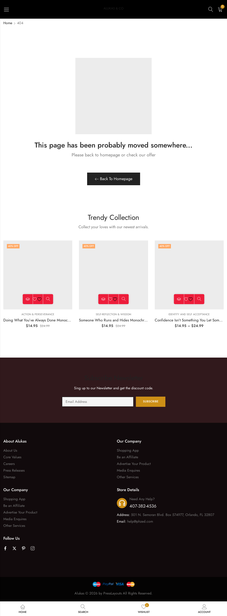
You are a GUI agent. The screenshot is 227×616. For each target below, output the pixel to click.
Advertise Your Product (134, 463)
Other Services (128, 477)
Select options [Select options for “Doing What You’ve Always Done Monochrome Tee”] (28, 299)
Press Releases (14, 470)
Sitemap (9, 477)
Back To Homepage (113, 179)
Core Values (12, 457)
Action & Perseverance (38, 314)
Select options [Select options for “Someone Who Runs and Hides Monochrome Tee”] (103, 299)
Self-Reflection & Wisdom (113, 314)
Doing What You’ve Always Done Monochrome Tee (43, 320)
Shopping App (128, 450)
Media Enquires (128, 470)
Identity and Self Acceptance (189, 314)
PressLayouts (112, 593)
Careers (9, 463)
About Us (10, 450)
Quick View (48, 299)
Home (7, 23)
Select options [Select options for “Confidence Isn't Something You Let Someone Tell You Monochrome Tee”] (179, 299)
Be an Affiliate (127, 457)
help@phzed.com (140, 521)
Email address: (98, 402)
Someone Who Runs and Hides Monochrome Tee (118, 320)
